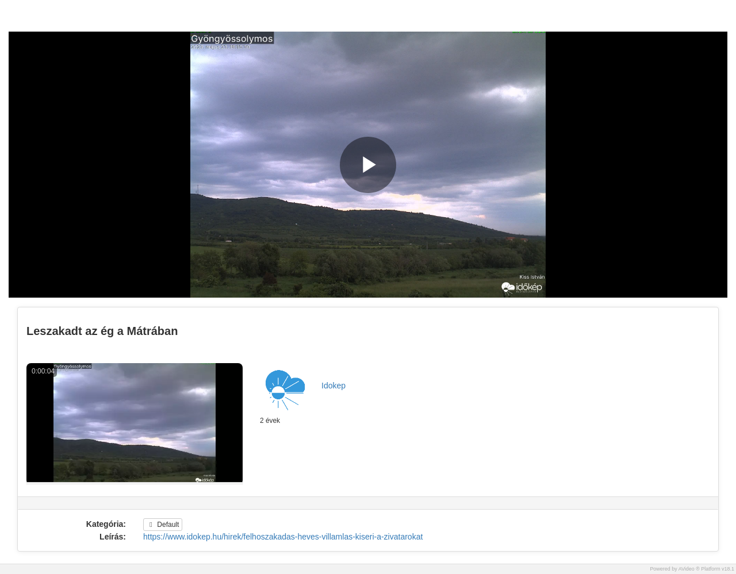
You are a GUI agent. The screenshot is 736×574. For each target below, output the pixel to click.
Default (163, 525)
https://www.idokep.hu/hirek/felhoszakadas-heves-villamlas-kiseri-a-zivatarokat (283, 536)
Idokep (333, 385)
